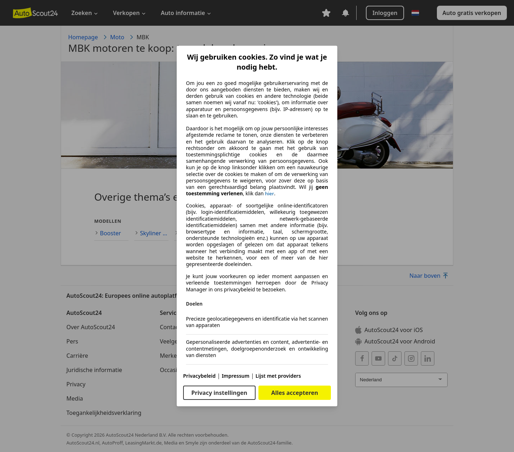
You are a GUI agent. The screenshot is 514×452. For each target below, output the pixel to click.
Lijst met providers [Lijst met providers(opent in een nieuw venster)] (278, 375)
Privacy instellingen (219, 393)
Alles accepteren (294, 393)
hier (269, 193)
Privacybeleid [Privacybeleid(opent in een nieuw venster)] (199, 375)
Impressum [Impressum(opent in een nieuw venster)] (236, 375)
